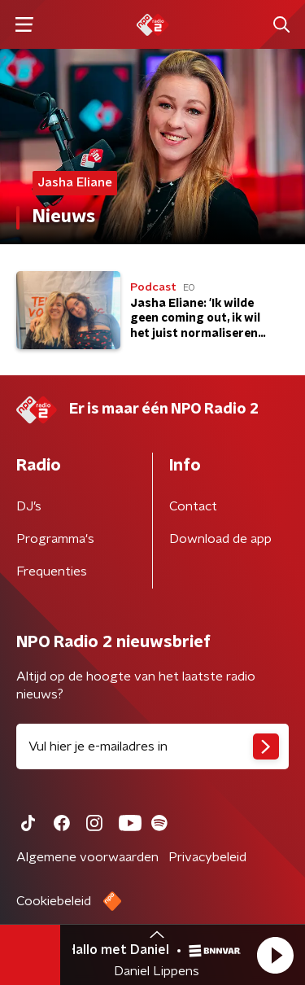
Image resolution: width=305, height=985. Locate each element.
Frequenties (51, 571)
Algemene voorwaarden (87, 857)
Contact (193, 506)
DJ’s (28, 506)
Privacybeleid (207, 857)
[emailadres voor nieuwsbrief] (152, 746)
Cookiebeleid (53, 901)
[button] (275, 955)
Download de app (220, 538)
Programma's (55, 538)
